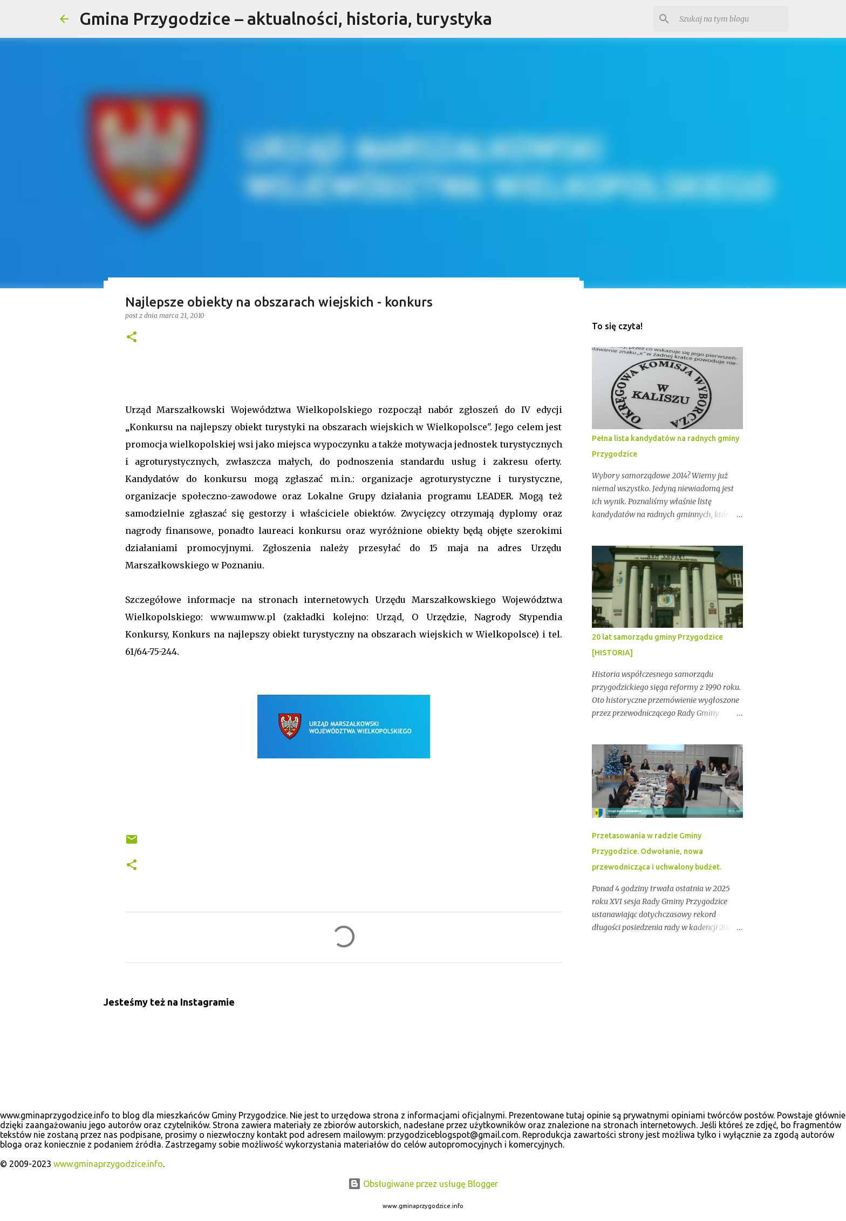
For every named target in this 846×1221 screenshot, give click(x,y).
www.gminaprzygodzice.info (108, 1164)
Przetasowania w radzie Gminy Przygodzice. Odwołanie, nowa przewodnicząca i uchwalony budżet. (656, 851)
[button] (131, 337)
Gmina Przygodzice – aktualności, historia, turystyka (285, 18)
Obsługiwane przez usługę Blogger (423, 1184)
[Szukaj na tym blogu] (731, 19)
